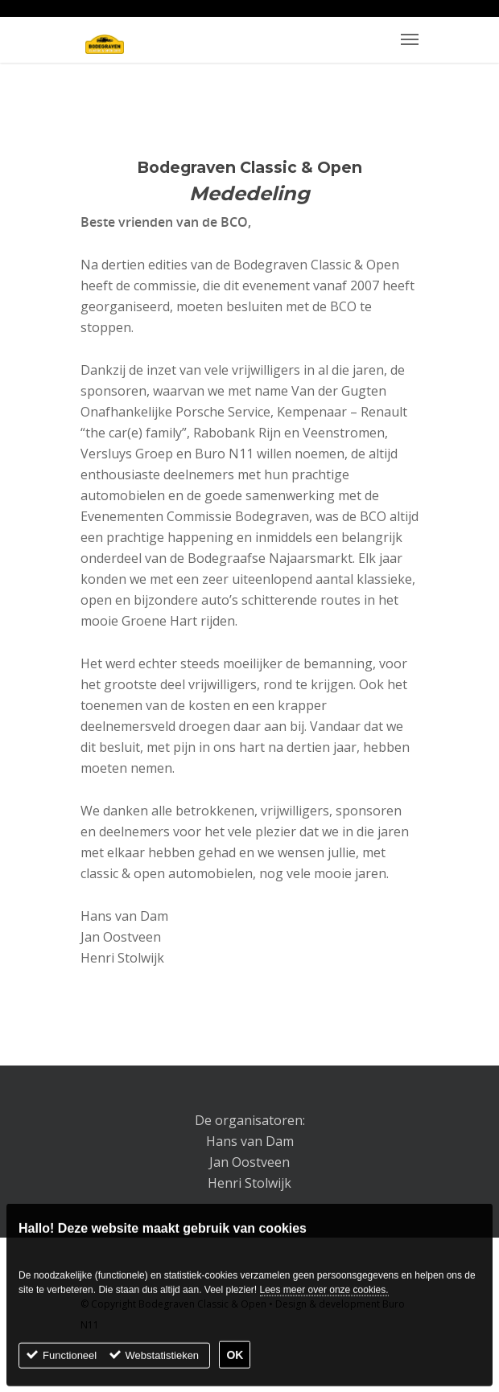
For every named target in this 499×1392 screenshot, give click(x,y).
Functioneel (70, 1362)
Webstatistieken (163, 1362)
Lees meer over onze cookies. (324, 1296)
